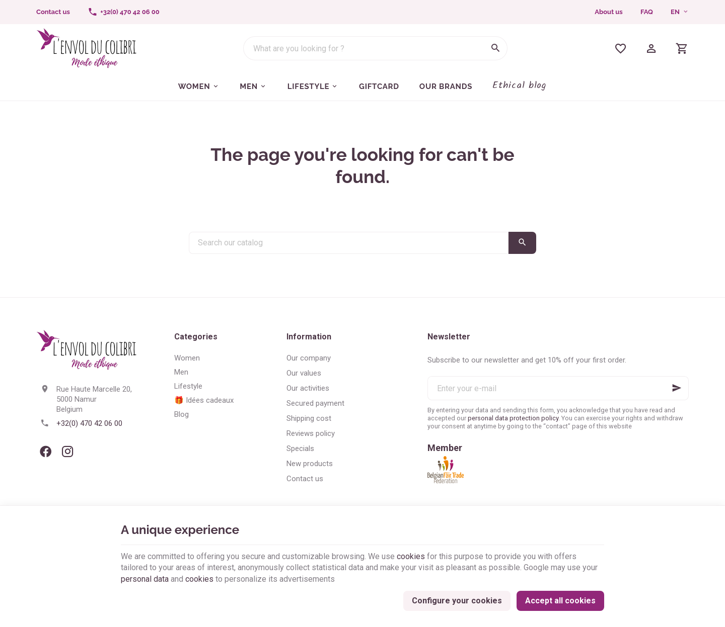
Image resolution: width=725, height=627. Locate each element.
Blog (181, 414)
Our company (308, 358)
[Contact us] (53, 12)
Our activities (307, 388)
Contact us (304, 478)
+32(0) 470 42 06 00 (89, 423)
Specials (300, 448)
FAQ (646, 12)
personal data (145, 579)
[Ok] (677, 388)
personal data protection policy (513, 418)
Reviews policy (310, 433)
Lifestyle (188, 386)
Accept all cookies (560, 600)
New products (309, 463)
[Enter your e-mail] (558, 388)
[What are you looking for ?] (375, 48)
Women (187, 358)
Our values (303, 373)
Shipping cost (308, 418)
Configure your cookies (457, 600)
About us (608, 12)
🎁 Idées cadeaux (204, 400)
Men (181, 372)
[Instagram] (67, 451)
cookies (411, 556)
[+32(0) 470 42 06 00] (124, 12)
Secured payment (315, 403)
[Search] (495, 48)
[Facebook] (45, 451)
